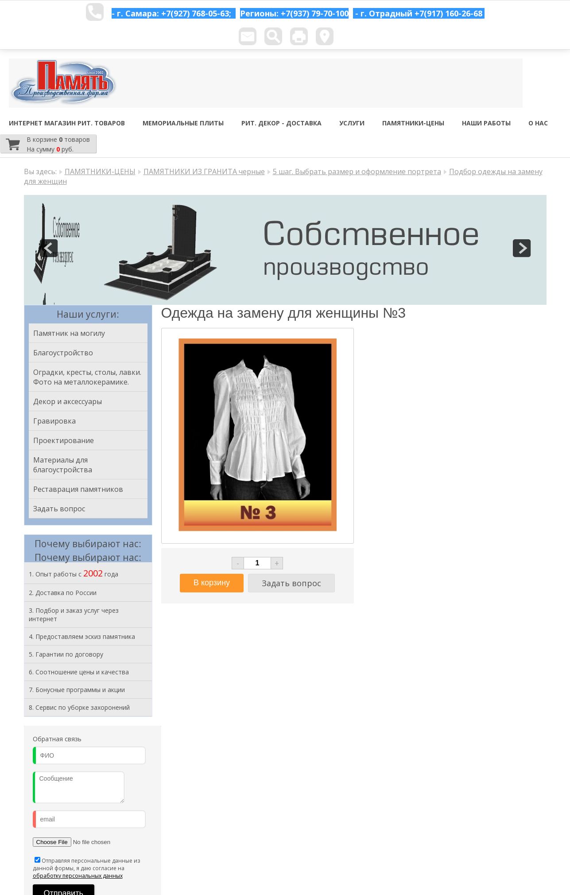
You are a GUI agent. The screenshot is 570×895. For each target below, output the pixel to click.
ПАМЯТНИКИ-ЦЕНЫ (413, 123)
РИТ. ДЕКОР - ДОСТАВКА (281, 123)
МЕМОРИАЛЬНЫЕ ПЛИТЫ (183, 123)
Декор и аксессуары (67, 401)
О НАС (538, 123)
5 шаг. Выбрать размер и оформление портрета (357, 171)
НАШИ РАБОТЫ (486, 123)
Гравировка (54, 421)
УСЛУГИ (351, 123)
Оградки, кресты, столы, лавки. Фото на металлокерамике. (87, 377)
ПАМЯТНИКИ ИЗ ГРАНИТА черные (204, 171)
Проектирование (63, 440)
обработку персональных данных (78, 875)
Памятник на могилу (69, 333)
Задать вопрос (59, 509)
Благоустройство (63, 353)
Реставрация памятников (78, 489)
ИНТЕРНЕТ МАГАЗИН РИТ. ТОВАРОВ (67, 123)
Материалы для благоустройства (62, 465)
